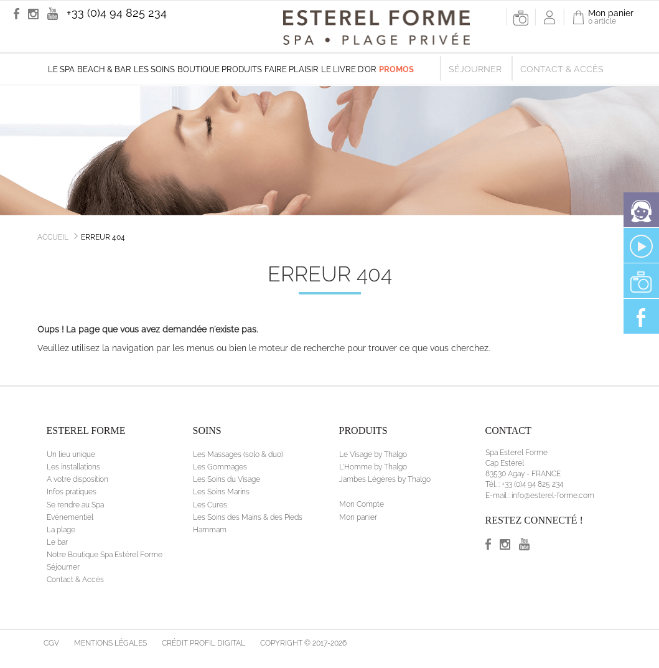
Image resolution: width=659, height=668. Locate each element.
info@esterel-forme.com (553, 495)
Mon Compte (361, 504)
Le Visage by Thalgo (373, 454)
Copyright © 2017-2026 (303, 643)
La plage (61, 529)
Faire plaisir (291, 69)
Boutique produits (219, 69)
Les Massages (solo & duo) (238, 454)
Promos (396, 69)
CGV (51, 643)
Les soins (154, 69)
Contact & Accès (562, 69)
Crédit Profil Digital (203, 643)
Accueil (52, 237)
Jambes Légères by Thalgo (385, 479)
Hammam (210, 529)
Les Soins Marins (221, 491)
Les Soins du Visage (226, 479)
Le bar (57, 542)
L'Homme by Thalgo (373, 467)
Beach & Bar (104, 69)
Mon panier (358, 517)
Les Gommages (220, 467)
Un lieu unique (71, 454)
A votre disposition (77, 479)
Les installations (73, 467)
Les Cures (210, 505)
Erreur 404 (103, 237)
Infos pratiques (71, 491)
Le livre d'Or (348, 69)
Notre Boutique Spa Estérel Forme (104, 554)
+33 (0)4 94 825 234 (117, 12)
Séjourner (475, 69)
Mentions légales (110, 643)
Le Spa (61, 69)
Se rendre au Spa (75, 505)
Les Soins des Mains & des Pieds (247, 517)
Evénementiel (70, 517)
